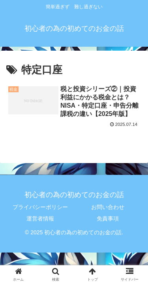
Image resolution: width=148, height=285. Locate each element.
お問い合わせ (107, 207)
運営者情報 (40, 218)
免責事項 (108, 218)
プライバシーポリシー (40, 207)
